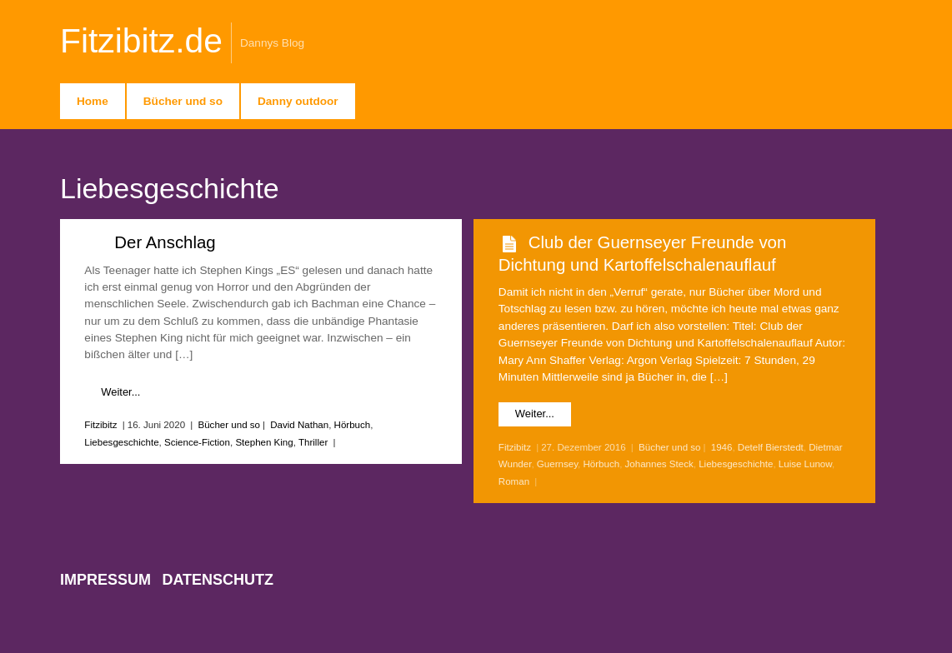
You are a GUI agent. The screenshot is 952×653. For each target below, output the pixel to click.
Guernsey (557, 464)
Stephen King (264, 442)
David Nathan (299, 425)
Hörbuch (352, 425)
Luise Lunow (805, 464)
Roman (514, 481)
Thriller (313, 442)
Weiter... (120, 392)
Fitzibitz (100, 425)
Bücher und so (183, 101)
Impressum (105, 579)
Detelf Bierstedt (771, 447)
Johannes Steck (659, 464)
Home (92, 101)
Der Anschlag (164, 242)
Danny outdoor (298, 101)
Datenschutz (217, 579)
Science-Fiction (197, 442)
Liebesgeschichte (121, 442)
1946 (722, 447)
